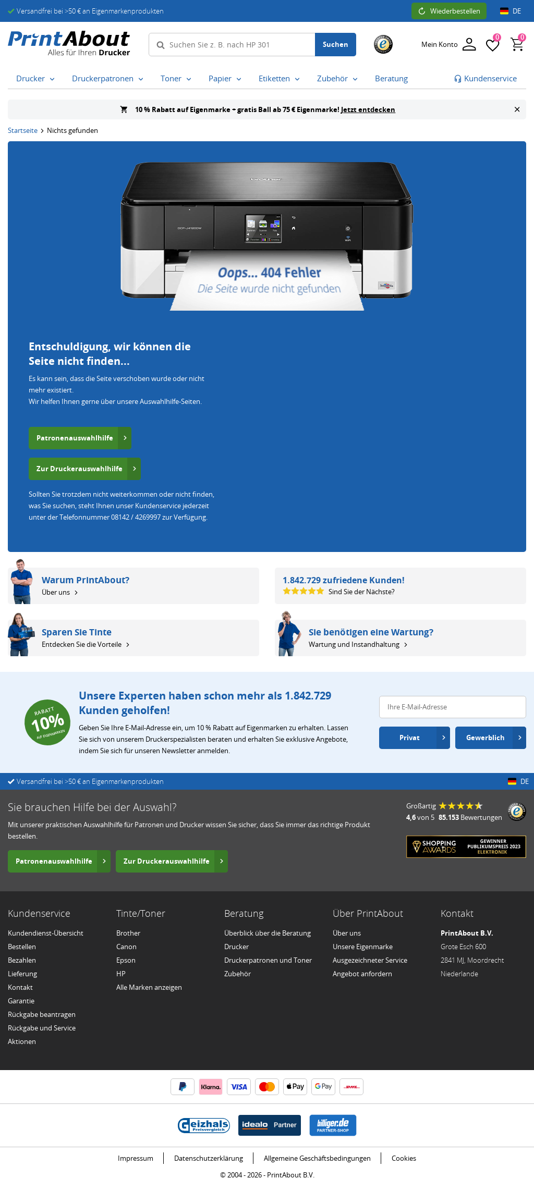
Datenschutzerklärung (208, 1158)
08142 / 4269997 (136, 517)
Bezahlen (22, 960)
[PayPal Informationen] (183, 1086)
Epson (126, 960)
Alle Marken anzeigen (149, 987)
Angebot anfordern (362, 973)
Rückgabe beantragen (42, 1014)
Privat (422, 737)
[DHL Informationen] (351, 1086)
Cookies (404, 1158)
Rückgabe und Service (42, 1028)
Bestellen (22, 946)
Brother (128, 933)
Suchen (335, 44)
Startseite (23, 130)
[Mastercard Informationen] (267, 1086)
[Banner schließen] (517, 109)
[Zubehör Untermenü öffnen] (355, 78)
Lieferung (22, 973)
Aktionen (22, 1041)
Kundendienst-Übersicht (45, 933)
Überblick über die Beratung (267, 933)
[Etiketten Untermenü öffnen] (297, 78)
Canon (126, 946)
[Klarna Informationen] (211, 1086)
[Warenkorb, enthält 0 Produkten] (517, 44)
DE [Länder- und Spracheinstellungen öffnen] (510, 11)
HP (121, 973)
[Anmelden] (448, 44)
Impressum (135, 1158)
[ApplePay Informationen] (295, 1086)
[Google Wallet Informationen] (323, 1086)
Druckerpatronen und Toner (268, 960)
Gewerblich (494, 737)
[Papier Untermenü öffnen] (239, 78)
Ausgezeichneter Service (370, 960)
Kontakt (20, 987)
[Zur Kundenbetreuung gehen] (485, 78)
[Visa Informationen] (239, 1086)
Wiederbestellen (449, 11)
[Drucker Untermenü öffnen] (52, 78)
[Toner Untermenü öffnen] (189, 78)
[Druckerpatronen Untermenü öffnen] (141, 78)
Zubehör (237, 973)
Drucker (236, 946)
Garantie (21, 1000)
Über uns (347, 933)
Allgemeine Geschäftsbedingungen (317, 1158)
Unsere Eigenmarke (363, 946)
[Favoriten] (492, 44)
